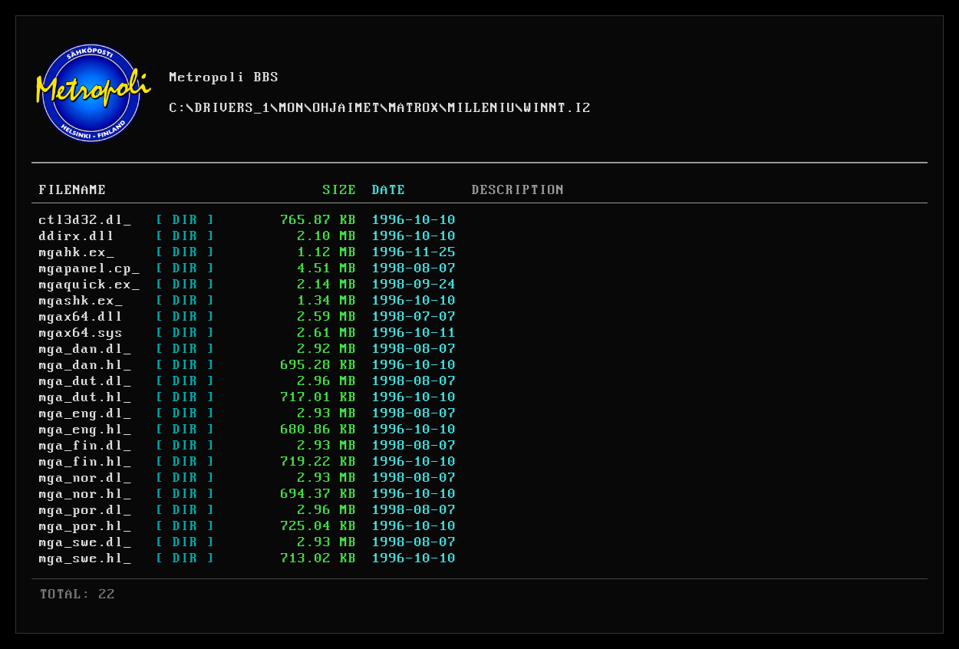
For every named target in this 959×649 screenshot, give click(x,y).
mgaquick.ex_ (89, 284)
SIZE (340, 190)
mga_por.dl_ (85, 510)
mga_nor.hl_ (85, 494)
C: (178, 108)
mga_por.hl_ (85, 526)
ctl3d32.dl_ (85, 220)
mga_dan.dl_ (85, 349)
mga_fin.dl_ (85, 445)
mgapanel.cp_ (89, 268)
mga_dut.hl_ (85, 397)
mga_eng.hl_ (85, 429)
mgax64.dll (81, 316)
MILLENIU (482, 108)
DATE (389, 190)
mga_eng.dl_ (85, 413)
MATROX (414, 108)
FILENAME (73, 190)
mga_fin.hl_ (85, 461)
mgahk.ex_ (77, 252)
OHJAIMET (347, 108)
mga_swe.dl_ (85, 542)
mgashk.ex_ (81, 300)
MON (292, 108)
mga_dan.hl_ (85, 365)
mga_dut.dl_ (85, 381)
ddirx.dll (77, 236)
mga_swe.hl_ (85, 558)
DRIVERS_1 (233, 108)
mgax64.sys (81, 333)
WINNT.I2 (558, 108)
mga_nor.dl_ (85, 478)
